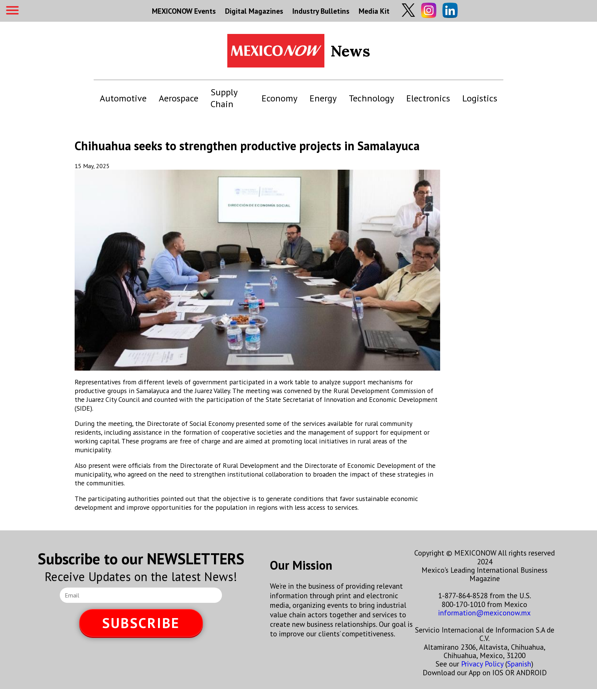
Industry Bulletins (321, 11)
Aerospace (178, 98)
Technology (371, 98)
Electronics (428, 98)
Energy (323, 98)
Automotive (123, 98)
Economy (279, 98)
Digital (254, 11)
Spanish (519, 663)
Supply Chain (224, 98)
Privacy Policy (482, 663)
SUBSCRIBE (141, 623)
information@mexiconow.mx (484, 612)
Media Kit (374, 11)
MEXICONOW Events (184, 11)
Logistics (479, 98)
